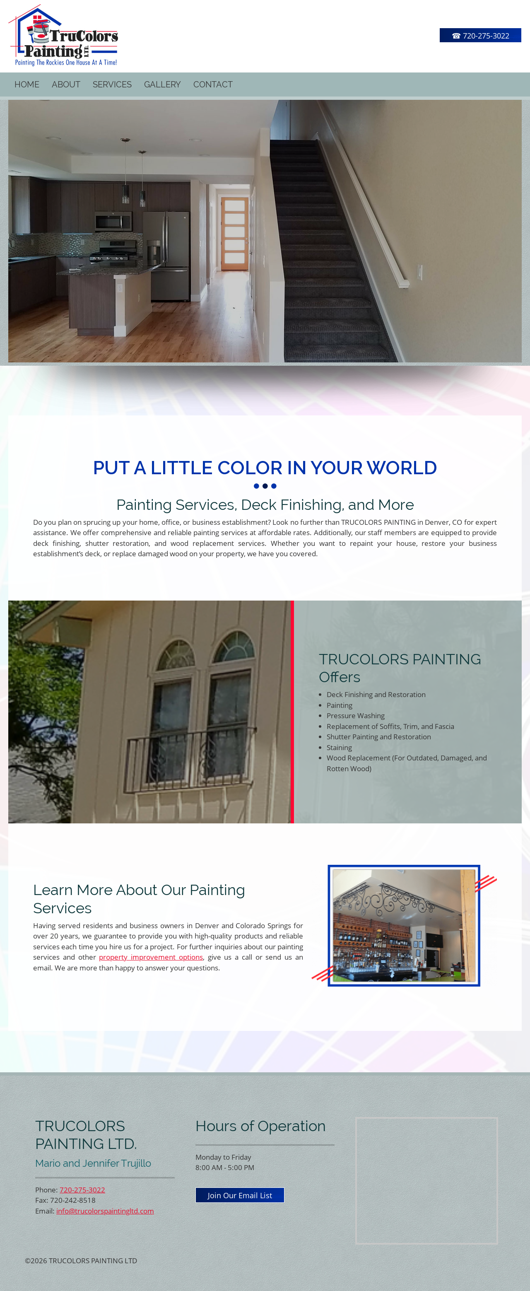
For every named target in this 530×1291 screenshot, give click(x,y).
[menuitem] (27, 84)
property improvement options (151, 957)
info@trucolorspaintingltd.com (105, 1211)
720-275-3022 (82, 1189)
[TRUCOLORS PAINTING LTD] (63, 35)
